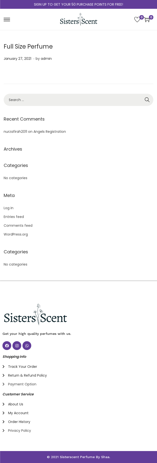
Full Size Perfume (28, 46)
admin (46, 58)
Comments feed (18, 225)
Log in (8, 208)
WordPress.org (16, 234)
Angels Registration (49, 131)
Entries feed (14, 216)
